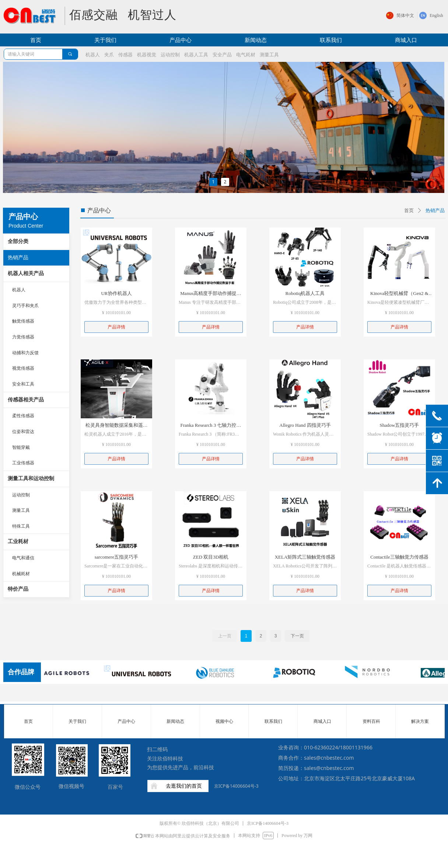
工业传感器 (23, 462)
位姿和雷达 (23, 431)
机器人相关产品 (26, 273)
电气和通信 (23, 557)
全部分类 (18, 241)
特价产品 (18, 589)
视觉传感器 (23, 368)
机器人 (18, 289)
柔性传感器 (23, 415)
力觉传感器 (23, 337)
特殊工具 (21, 526)
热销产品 (18, 257)
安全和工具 (23, 384)
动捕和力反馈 (25, 352)
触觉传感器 (23, 321)
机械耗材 (21, 573)
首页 (409, 210)
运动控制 (21, 494)
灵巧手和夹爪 (25, 305)
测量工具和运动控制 (31, 478)
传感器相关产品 (26, 399)
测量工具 (21, 510)
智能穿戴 (21, 447)
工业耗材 (18, 541)
